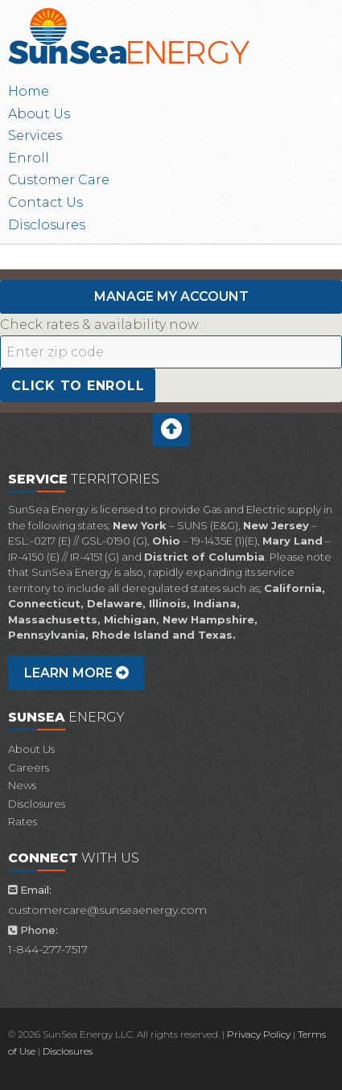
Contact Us (45, 202)
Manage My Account (171, 296)
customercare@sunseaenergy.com (107, 910)
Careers (28, 767)
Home (28, 91)
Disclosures (46, 224)
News (22, 785)
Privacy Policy (258, 1034)
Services (35, 135)
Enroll (28, 158)
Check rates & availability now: (100, 324)
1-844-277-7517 (48, 949)
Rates (22, 821)
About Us (39, 113)
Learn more (76, 673)
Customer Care (58, 179)
